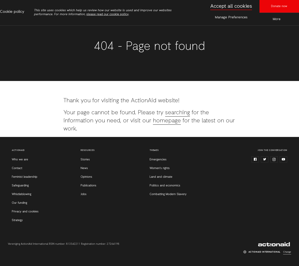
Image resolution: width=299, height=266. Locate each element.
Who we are (20, 160)
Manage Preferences (231, 17)
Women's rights (160, 168)
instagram (274, 159)
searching (177, 113)
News (84, 168)
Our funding (19, 203)
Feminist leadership (24, 177)
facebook (255, 159)
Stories (85, 160)
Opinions (86, 177)
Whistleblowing (21, 194)
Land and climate (161, 177)
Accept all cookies (231, 6)
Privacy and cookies (25, 212)
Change (287, 252)
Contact (17, 168)
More (277, 19)
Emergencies (158, 160)
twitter (264, 159)
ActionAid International (274, 244)
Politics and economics (165, 186)
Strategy (17, 220)
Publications (88, 186)
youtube (283, 159)
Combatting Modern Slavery (168, 194)
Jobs (83, 194)
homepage (167, 121)
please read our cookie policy (107, 14)
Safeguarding (20, 186)
